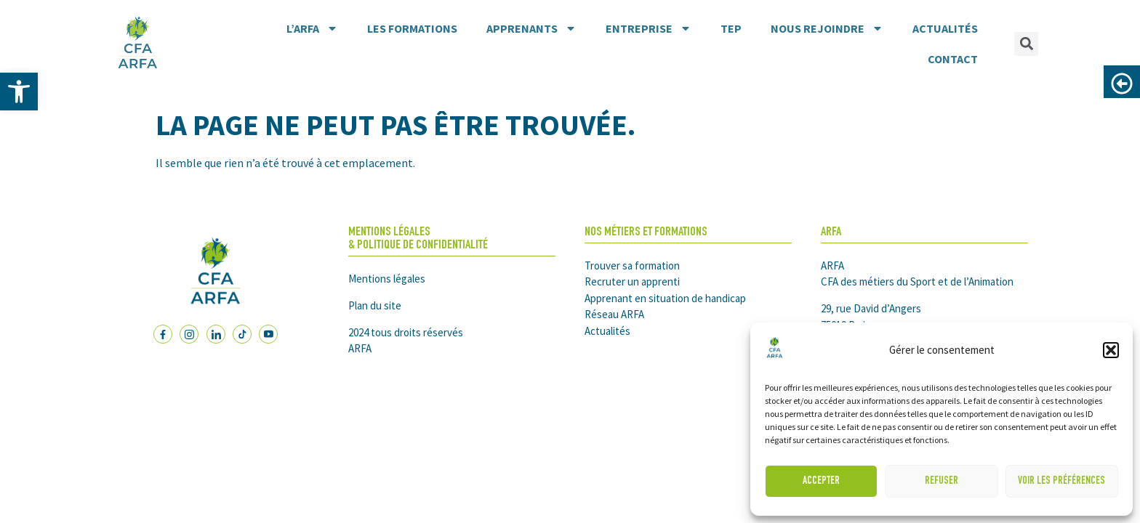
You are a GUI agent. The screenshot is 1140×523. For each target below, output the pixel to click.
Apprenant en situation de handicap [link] (665, 298)
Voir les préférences (1061, 481)
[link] (19, 91)
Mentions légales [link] (386, 278)
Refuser (941, 481)
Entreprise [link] (648, 28)
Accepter (821, 481)
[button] (1111, 350)
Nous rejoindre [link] (827, 28)
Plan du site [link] (374, 305)
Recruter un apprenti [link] (632, 281)
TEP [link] (731, 28)
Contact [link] (953, 59)
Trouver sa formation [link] (632, 265)
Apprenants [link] (531, 28)
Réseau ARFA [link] (614, 314)
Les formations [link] (412, 28)
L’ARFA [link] (312, 28)
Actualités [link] (945, 28)
